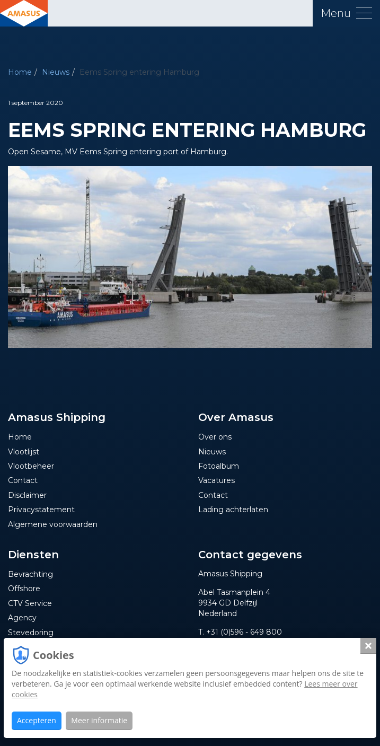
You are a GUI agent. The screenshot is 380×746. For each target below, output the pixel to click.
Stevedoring (31, 632)
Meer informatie (99, 720)
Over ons (215, 437)
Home (20, 72)
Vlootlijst (23, 452)
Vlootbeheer (31, 466)
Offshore (24, 588)
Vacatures (216, 480)
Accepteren (36, 720)
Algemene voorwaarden (53, 524)
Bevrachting (30, 574)
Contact (23, 480)
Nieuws (55, 72)
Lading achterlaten (233, 509)
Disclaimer (27, 495)
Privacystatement (41, 509)
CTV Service (30, 603)
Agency (22, 617)
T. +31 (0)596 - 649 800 (240, 632)
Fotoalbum (218, 466)
